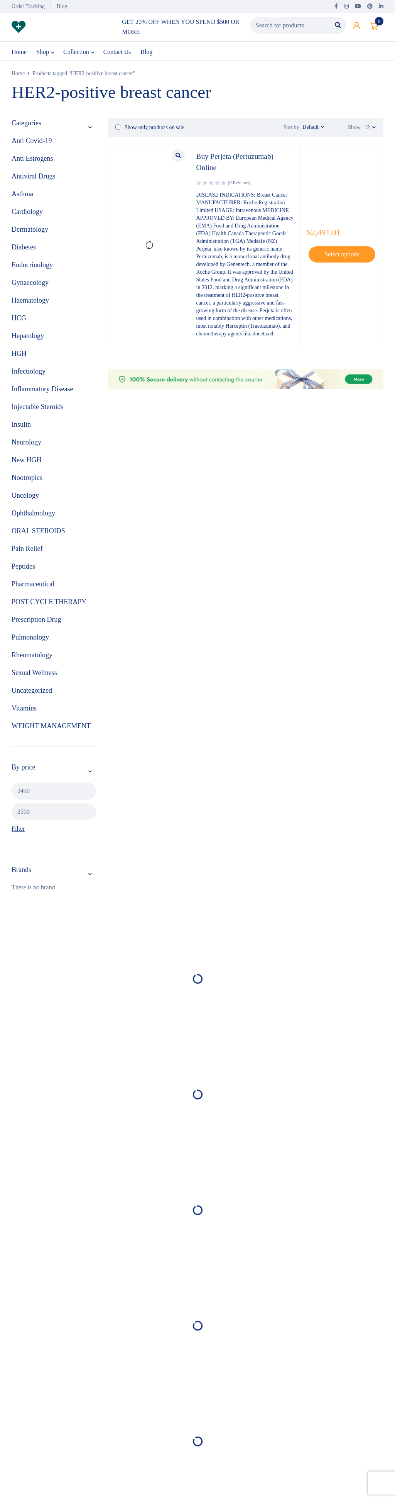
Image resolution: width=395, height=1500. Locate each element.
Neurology (26, 443)
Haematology (30, 301)
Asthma (22, 195)
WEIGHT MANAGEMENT (51, 727)
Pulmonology (30, 638)
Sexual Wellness (34, 673)
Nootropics (27, 478)
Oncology (25, 496)
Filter (18, 829)
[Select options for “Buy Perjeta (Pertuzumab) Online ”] (342, 254)
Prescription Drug (36, 620)
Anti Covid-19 (32, 141)
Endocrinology (32, 265)
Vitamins (24, 709)
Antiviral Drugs (33, 177)
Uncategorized (32, 691)
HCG (19, 319)
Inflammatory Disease (42, 390)
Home (18, 74)
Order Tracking (28, 6)
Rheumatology (32, 656)
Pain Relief (27, 549)
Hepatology (28, 336)
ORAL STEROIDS (38, 531)
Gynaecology (30, 283)
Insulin (21, 425)
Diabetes (24, 248)
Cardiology (27, 212)
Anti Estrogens (32, 159)
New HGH (26, 461)
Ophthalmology (33, 514)
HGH (19, 354)
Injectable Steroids (37, 407)
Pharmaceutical (33, 585)
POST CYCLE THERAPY (49, 602)
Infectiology (29, 372)
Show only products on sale (149, 128)
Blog (62, 6)
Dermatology (30, 230)
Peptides (23, 567)
